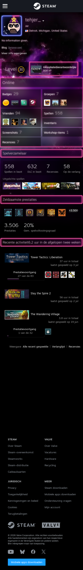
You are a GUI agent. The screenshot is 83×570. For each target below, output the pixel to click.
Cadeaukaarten (17, 471)
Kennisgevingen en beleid (23, 500)
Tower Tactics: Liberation (46, 257)
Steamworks (15, 458)
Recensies (74, 346)
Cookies (12, 507)
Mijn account (52, 507)
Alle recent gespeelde (35, 346)
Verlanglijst (58, 346)
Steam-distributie (18, 465)
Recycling (50, 465)
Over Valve (51, 445)
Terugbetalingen (17, 513)
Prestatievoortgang (24, 272)
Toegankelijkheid (18, 494)
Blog (4, 47)
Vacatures (50, 452)
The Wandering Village (45, 314)
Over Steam (15, 445)
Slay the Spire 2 (41, 293)
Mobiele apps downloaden (26, 562)
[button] (14, 69)
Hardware (50, 458)
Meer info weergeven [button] (14, 53)
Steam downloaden (56, 487)
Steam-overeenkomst (21, 452)
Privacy (12, 487)
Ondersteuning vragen (58, 500)
